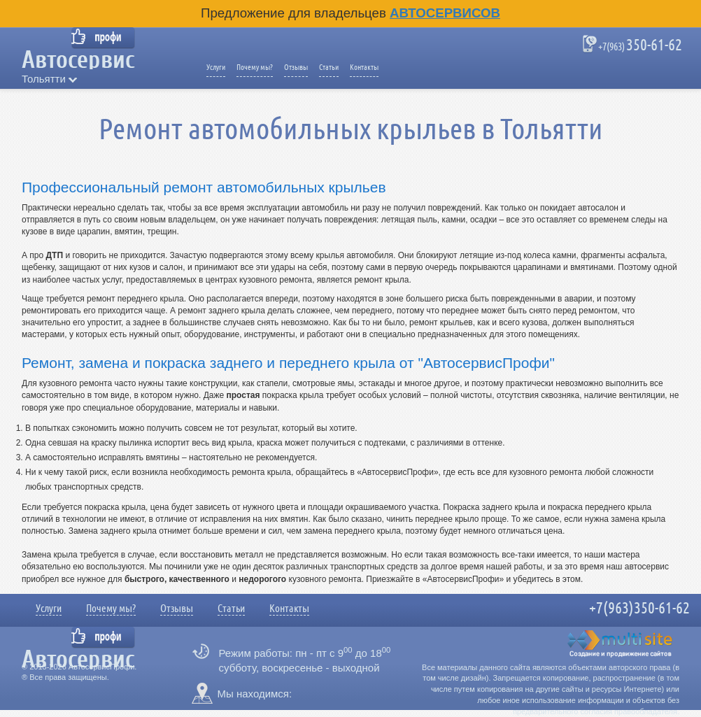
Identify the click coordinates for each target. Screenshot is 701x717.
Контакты (364, 67)
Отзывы (296, 67)
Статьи (329, 67)
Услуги (215, 67)
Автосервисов (445, 13)
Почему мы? (254, 67)
